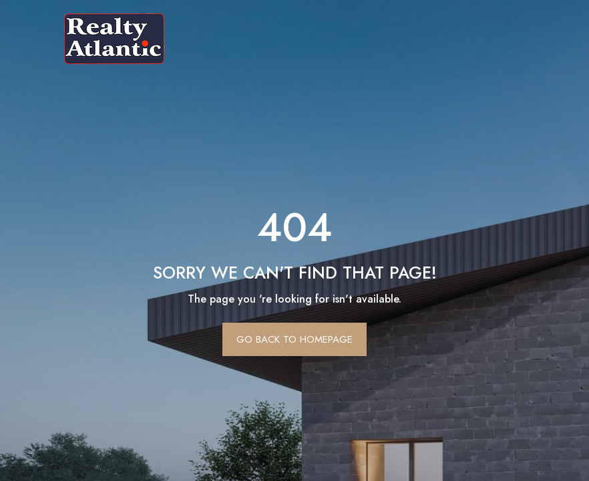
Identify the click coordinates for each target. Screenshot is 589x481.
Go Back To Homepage (294, 339)
